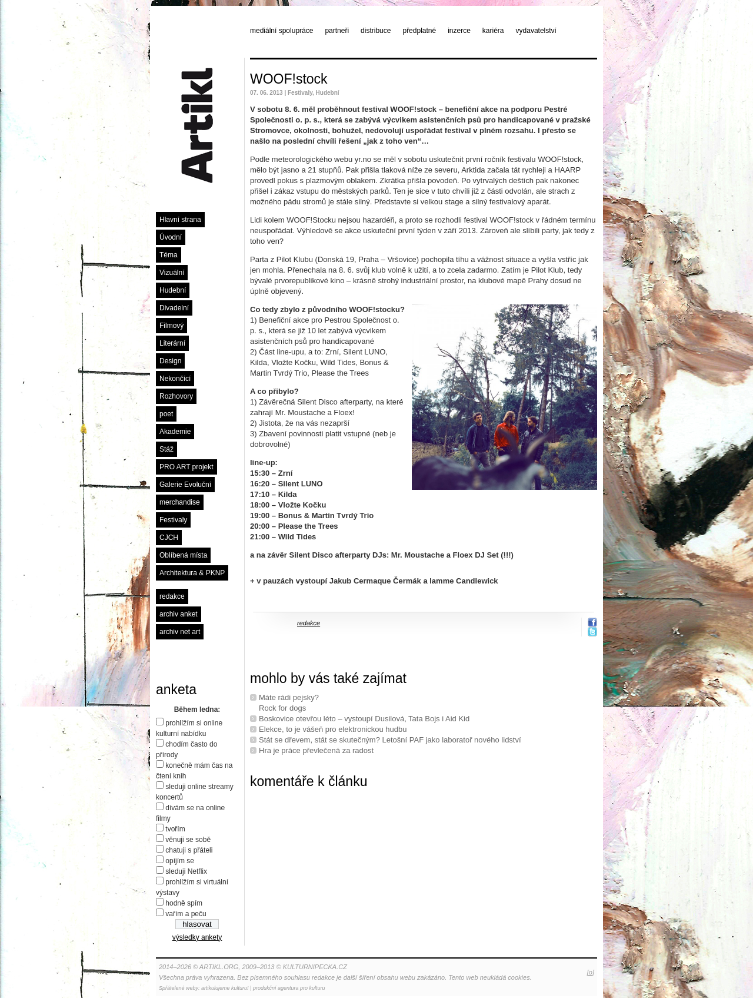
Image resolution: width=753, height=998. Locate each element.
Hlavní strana (180, 219)
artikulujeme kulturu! (225, 988)
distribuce (376, 30)
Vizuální (171, 272)
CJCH (168, 537)
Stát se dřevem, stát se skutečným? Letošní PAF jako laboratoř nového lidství (390, 739)
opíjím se (179, 861)
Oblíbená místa (183, 555)
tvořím (175, 829)
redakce (172, 596)
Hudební (172, 290)
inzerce (459, 30)
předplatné (419, 30)
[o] (590, 972)
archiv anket (178, 614)
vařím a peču (185, 914)
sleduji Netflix (186, 871)
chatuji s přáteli (188, 850)
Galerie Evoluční (185, 484)
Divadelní (174, 308)
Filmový (171, 325)
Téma (168, 255)
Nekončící (175, 378)
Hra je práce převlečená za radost (316, 750)
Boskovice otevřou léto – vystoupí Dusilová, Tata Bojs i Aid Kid (364, 718)
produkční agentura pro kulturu (289, 988)
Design (170, 361)
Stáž (166, 449)
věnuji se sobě (188, 839)
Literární (172, 343)
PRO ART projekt (186, 467)
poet (166, 414)
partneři (337, 30)
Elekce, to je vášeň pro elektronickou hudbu (333, 729)
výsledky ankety (197, 937)
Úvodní (170, 237)
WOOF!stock (289, 79)
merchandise (179, 502)
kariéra (493, 30)
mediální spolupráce (281, 30)
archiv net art (179, 632)
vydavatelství (536, 30)
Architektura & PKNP (192, 573)
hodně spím (183, 903)
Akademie (175, 431)
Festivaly (173, 520)
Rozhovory (176, 396)
